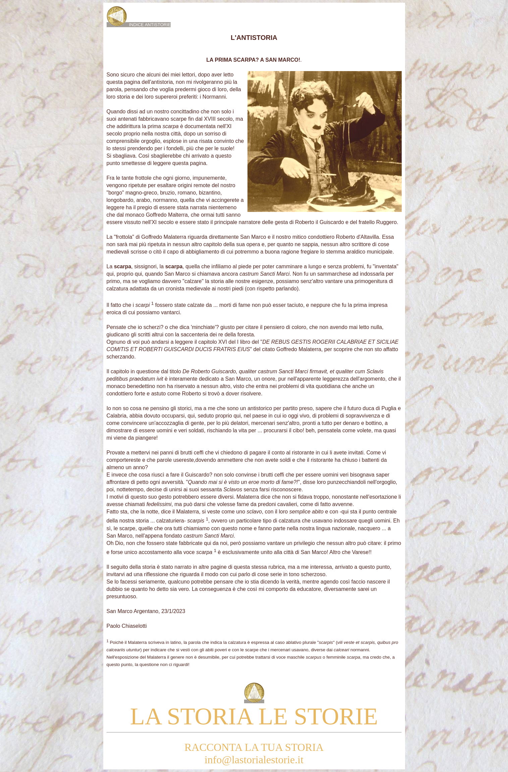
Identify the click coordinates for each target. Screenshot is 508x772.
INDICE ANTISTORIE (139, 24)
